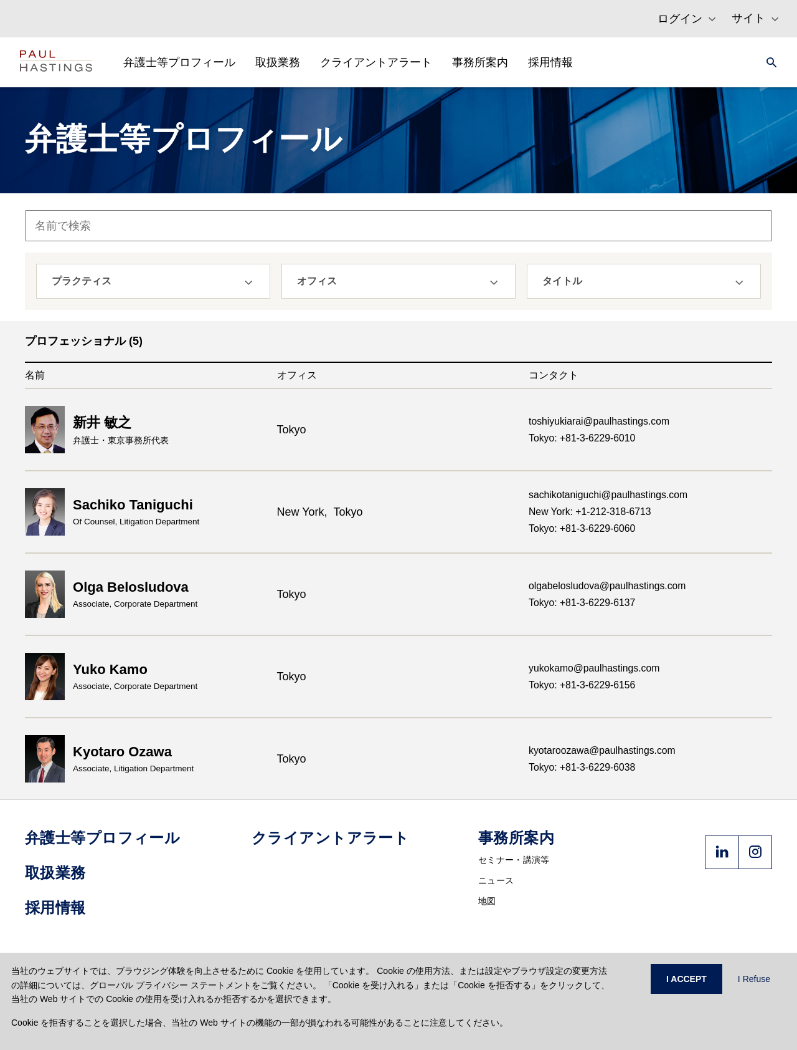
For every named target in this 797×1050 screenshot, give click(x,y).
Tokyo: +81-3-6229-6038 (582, 767)
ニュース (496, 880)
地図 (487, 901)
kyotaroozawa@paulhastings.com (602, 750)
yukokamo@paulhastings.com (594, 668)
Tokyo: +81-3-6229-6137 (582, 602)
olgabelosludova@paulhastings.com (607, 585)
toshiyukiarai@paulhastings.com (599, 421)
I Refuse (754, 979)
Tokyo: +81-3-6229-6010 (582, 438)
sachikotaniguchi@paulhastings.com (608, 494)
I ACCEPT (686, 979)
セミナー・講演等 (513, 860)
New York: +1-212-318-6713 (590, 511)
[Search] (767, 62)
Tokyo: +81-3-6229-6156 (582, 685)
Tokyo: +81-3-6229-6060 (582, 528)
